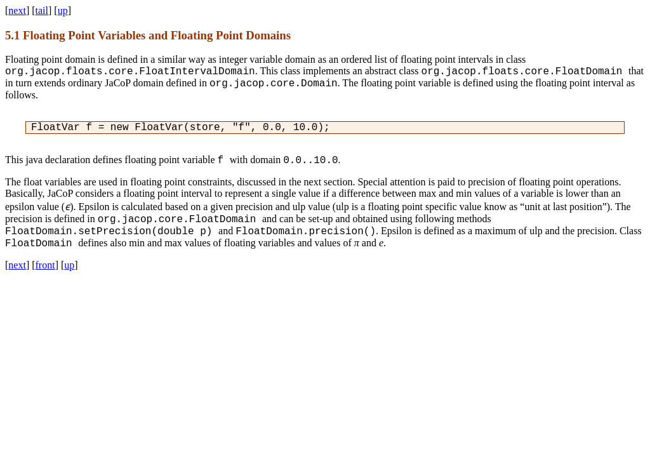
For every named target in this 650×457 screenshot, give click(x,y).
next (17, 10)
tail (42, 10)
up (63, 10)
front (45, 265)
